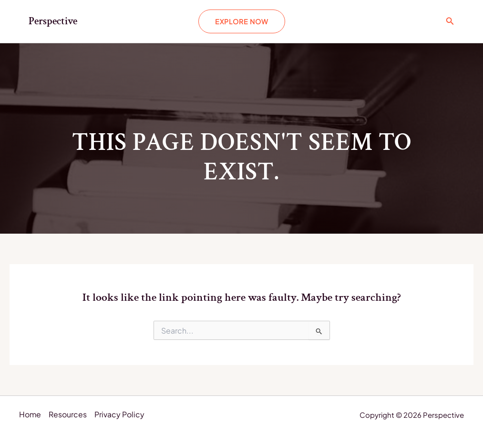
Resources (68, 415)
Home (30, 415)
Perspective (53, 21)
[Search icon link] (450, 21)
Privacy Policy (120, 415)
